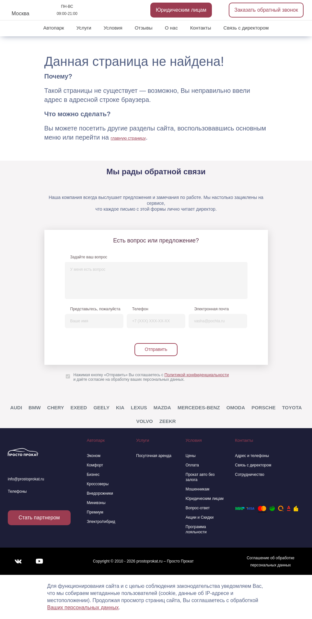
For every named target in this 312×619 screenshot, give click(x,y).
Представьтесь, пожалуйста (95, 309)
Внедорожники (100, 493)
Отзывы (144, 28)
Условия (113, 28)
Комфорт (95, 465)
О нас (171, 28)
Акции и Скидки (200, 517)
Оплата (192, 465)
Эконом (93, 455)
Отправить (156, 349)
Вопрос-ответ (198, 508)
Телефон (140, 309)
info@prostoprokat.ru (26, 479)
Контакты (200, 28)
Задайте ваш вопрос (88, 257)
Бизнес (93, 474)
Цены (191, 455)
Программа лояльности (196, 529)
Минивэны (96, 503)
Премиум (95, 512)
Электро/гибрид (101, 521)
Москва (20, 13)
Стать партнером (39, 517)
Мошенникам (198, 489)
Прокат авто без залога (200, 477)
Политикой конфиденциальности (196, 374)
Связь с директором (246, 28)
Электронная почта (211, 309)
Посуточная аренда (153, 455)
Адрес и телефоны (252, 455)
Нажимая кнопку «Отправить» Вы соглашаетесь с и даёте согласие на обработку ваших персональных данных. (151, 377)
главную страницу (128, 138)
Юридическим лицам (181, 10)
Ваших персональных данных (83, 607)
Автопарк (53, 28)
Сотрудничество (249, 474)
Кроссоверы (98, 484)
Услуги (83, 28)
